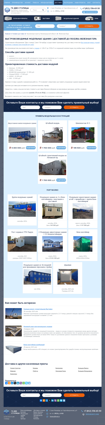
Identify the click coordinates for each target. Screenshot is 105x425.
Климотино (13, 374)
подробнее (30, 148)
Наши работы (38, 413)
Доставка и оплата (39, 410)
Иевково (13, 371)
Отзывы (36, 417)
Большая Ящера (83, 368)
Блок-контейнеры (26, 410)
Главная (7, 3)
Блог (89, 3)
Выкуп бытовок (38, 412)
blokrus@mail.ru (55, 416)
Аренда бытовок (47, 3)
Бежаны (35, 368)
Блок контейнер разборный (34, 345)
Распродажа (68, 3)
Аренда (23, 418)
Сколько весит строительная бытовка (38, 309)
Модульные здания (24, 414)
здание (36, 48)
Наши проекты (80, 3)
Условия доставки (18, 34)
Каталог (28, 3)
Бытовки (23, 412)
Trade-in (36, 3)
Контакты (96, 3)
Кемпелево (59, 368)
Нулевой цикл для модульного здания (38, 326)
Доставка (58, 3)
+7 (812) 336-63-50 (91, 8)
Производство (17, 3)
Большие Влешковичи (85, 371)
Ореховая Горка (61, 371)
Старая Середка (15, 368)
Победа (35, 371)
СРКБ (22, 417)
